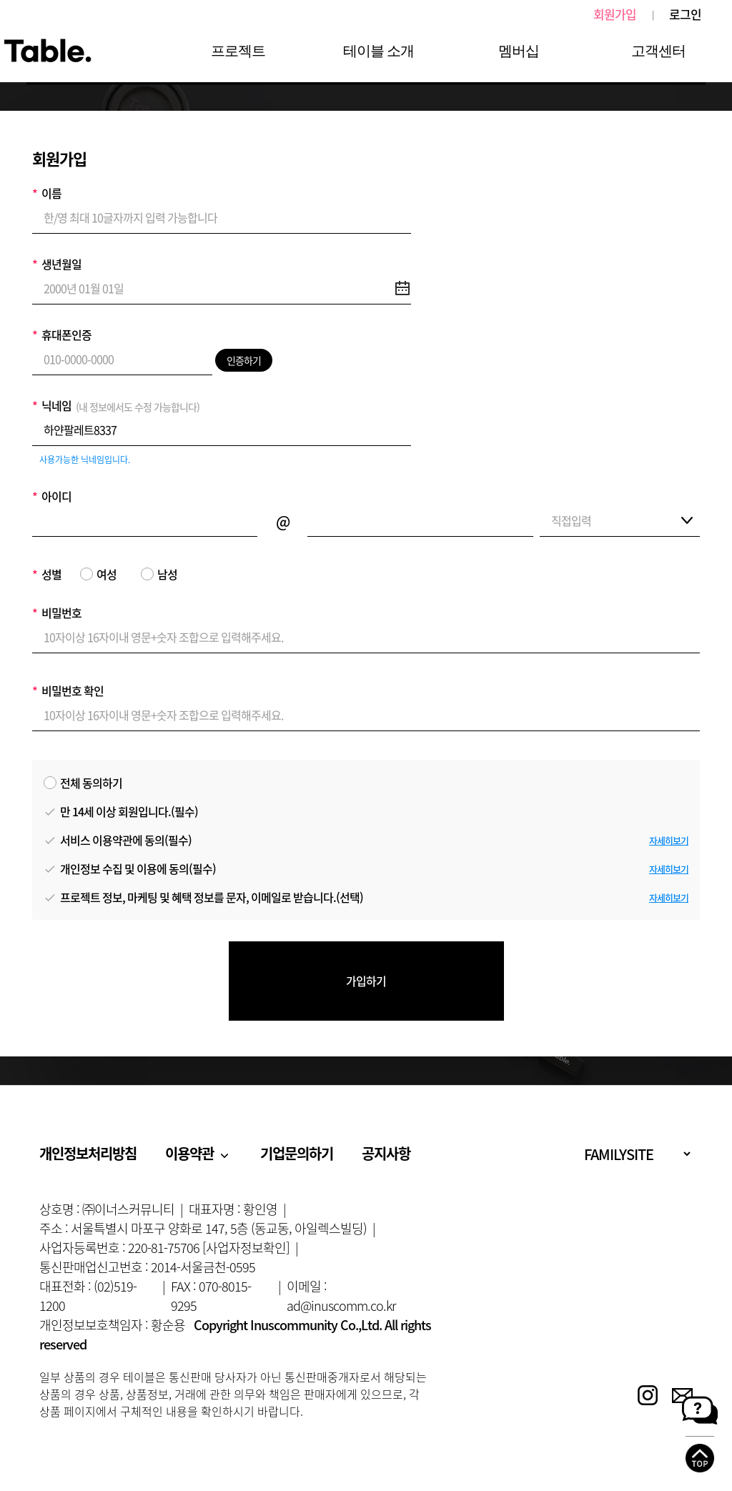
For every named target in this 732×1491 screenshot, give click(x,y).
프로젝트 (238, 51)
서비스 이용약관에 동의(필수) (118, 839)
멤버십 (518, 51)
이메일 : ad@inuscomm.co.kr (341, 1296)
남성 (159, 574)
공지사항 (386, 1153)
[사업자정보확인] (246, 1247)
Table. (48, 51)
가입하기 (366, 980)
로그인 (685, 14)
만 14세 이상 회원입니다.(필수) (121, 811)
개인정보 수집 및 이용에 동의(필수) (130, 868)
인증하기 (244, 360)
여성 (98, 574)
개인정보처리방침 (88, 1153)
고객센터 (658, 51)
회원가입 (614, 14)
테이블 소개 (378, 51)
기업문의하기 (296, 1153)
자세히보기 (668, 840)
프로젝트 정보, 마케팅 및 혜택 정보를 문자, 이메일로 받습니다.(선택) (203, 897)
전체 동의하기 (83, 782)
